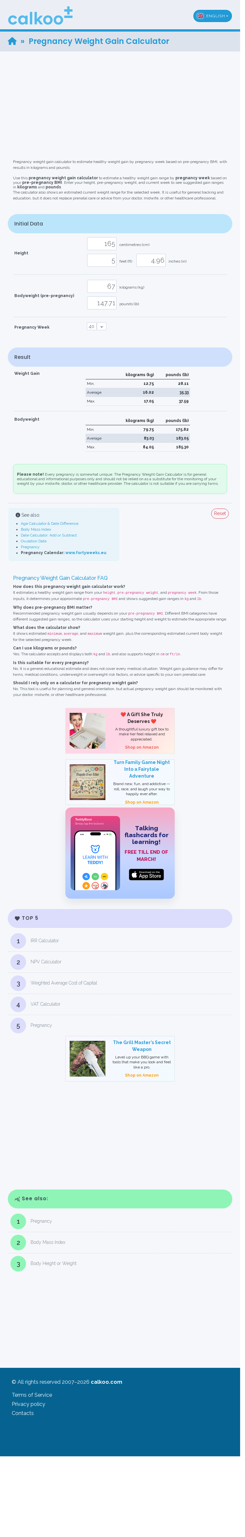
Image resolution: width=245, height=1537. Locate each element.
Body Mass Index (36, 529)
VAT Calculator (35, 1004)
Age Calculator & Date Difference (49, 523)
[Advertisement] (122, 97)
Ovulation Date (34, 541)
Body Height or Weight (43, 1264)
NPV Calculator (35, 962)
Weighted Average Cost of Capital (53, 983)
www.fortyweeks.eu (85, 553)
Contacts (23, 1413)
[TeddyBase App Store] (120, 853)
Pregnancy (30, 547)
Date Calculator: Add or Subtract (49, 535)
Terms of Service (32, 1395)
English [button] (211, 16)
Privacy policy (28, 1404)
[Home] (12, 41)
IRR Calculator (34, 941)
